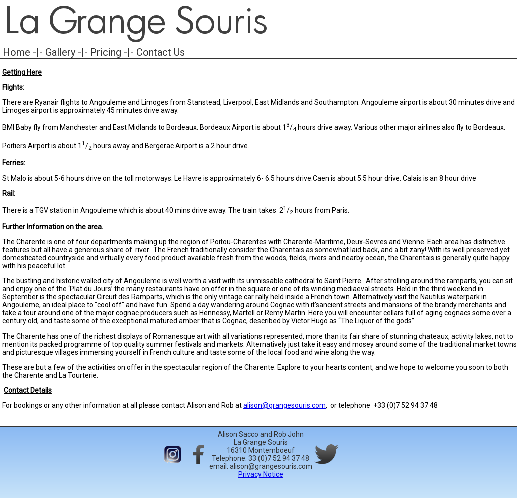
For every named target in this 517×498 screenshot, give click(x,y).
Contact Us (160, 52)
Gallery (60, 52)
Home (16, 52)
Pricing (105, 52)
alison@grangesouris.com (284, 405)
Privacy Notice (260, 474)
